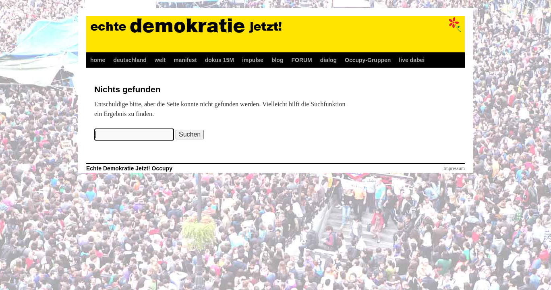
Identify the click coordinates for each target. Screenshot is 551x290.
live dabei (412, 60)
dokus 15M (219, 60)
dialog (328, 60)
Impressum (454, 168)
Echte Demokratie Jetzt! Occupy (129, 168)
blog (277, 60)
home (97, 60)
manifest (185, 60)
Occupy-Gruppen (368, 60)
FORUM (301, 60)
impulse (252, 60)
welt (160, 60)
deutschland (129, 60)
